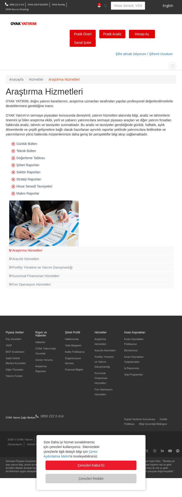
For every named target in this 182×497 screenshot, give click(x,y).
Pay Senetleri (13, 339)
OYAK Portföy (58, 4)
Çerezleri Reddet (90, 478)
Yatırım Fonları (14, 376)
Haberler (40, 342)
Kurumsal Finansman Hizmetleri (33, 276)
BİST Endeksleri (15, 351)
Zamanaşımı (15, 444)
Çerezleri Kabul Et (91, 465)
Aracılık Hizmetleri (23, 259)
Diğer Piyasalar (14, 369)
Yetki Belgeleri (73, 345)
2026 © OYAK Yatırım (20, 439)
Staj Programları (133, 374)
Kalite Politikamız (75, 351)
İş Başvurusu (131, 368)
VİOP (9, 345)
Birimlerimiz (131, 350)
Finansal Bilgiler (74, 369)
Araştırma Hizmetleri (25, 250)
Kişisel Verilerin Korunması (139, 419)
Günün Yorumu (44, 359)
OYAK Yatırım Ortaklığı (17, 9)
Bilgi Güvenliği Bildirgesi (153, 424)
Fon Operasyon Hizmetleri (29, 284)
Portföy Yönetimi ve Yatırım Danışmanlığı (40, 267)
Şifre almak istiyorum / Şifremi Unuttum (144, 54)
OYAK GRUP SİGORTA (38, 4)
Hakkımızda (72, 339)
